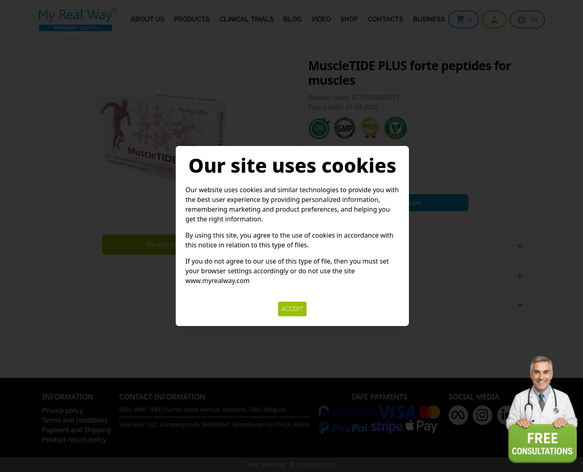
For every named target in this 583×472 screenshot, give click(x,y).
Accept (292, 309)
